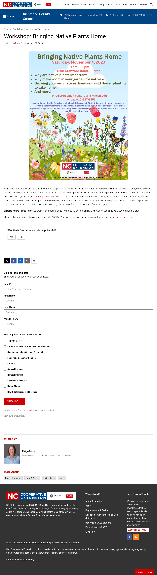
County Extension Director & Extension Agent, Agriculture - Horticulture (48, 456)
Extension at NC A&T (96, 527)
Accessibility (27, 559)
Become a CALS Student (98, 522)
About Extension (93, 501)
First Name (9, 295)
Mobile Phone (11, 319)
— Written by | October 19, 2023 (23, 43)
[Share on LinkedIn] (20, 260)
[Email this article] (27, 260)
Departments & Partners (98, 510)
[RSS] (136, 537)
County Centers (105, 4)
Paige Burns (20, 43)
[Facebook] (129, 537)
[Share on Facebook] (14, 260)
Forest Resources (13, 478)
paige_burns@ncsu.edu (121, 217)
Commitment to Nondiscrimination (33, 542)
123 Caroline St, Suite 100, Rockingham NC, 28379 (81, 16)
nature (62, 478)
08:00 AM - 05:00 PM (143, 15)
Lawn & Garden (32, 478)
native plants (49, 478)
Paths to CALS (129, 4)
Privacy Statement (70, 542)
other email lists (29, 410)
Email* (7, 284)
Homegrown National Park (48, 196)
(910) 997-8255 (114, 15)
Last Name (9, 307)
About (66, 4)
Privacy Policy (18, 416)
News (6, 29)
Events (92, 4)
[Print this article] (34, 260)
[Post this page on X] (7, 260)
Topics (117, 4)
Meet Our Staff (79, 4)
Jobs (88, 505)
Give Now (143, 4)
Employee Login (144, 572)
